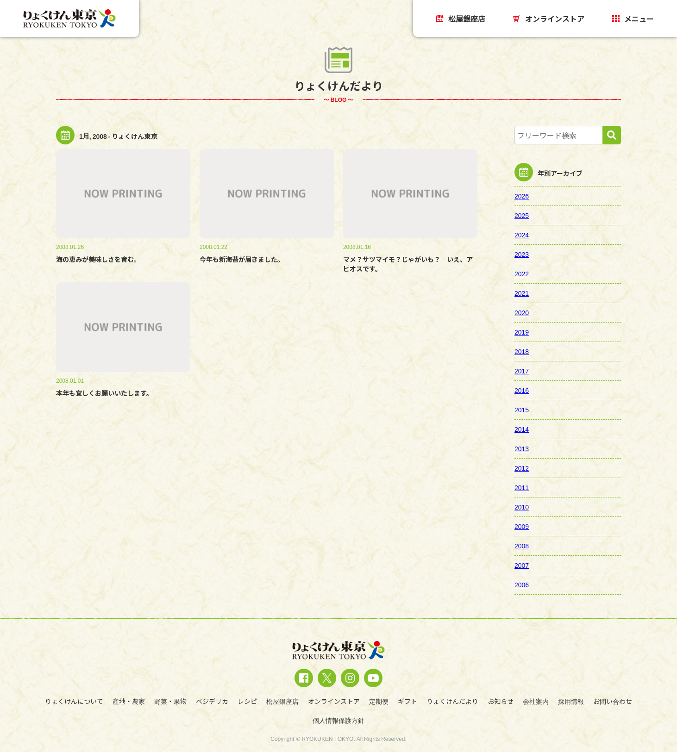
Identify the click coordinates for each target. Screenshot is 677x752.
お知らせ (501, 701)
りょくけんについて (74, 701)
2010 (521, 506)
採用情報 (571, 701)
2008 (521, 545)
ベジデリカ (212, 701)
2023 (521, 254)
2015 (521, 409)
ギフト (407, 701)
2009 (521, 526)
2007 (521, 565)
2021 (521, 293)
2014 (521, 429)
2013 (521, 448)
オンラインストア (548, 18)
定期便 (379, 701)
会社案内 (536, 701)
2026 (521, 195)
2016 (521, 390)
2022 (521, 273)
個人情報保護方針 (338, 720)
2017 (521, 370)
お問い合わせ (612, 701)
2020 (521, 312)
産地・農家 (129, 701)
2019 (521, 331)
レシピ (247, 701)
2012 (521, 467)
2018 (521, 351)
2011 (521, 487)
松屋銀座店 (460, 18)
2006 (521, 584)
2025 (521, 215)
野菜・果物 (170, 701)
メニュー (633, 18)
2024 (521, 234)
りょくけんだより (452, 701)
